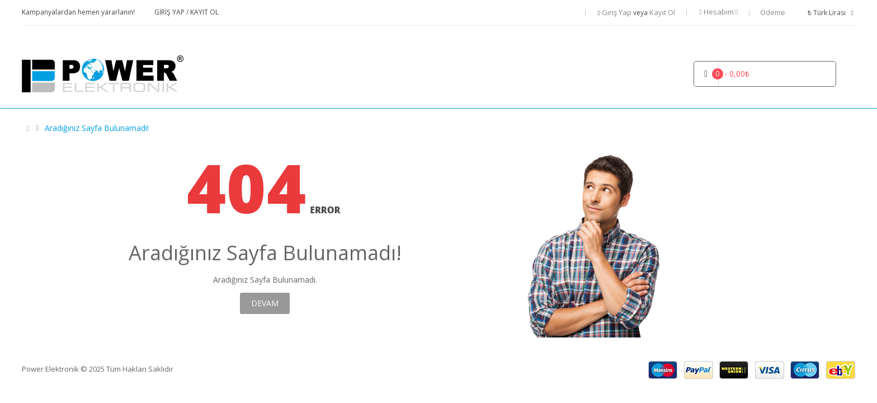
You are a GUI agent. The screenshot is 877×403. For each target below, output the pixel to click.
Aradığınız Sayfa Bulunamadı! (97, 128)
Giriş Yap (170, 12)
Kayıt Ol (204, 12)
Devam (265, 303)
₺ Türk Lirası (831, 12)
